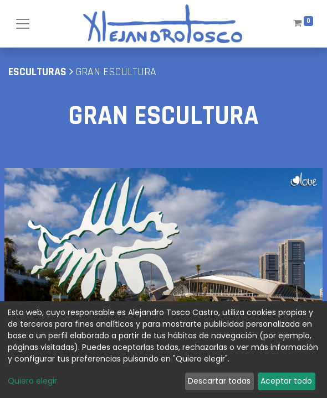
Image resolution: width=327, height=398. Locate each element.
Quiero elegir (32, 380)
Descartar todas (219, 380)
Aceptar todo (286, 380)
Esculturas (37, 72)
